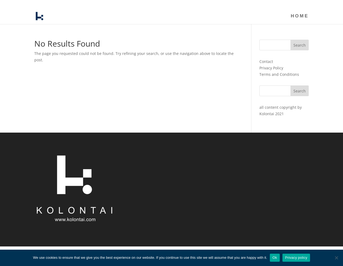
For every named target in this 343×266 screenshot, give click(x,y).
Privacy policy (296, 258)
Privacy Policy (271, 67)
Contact (266, 61)
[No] (336, 257)
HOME (304, 4)
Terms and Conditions (279, 74)
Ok (275, 258)
